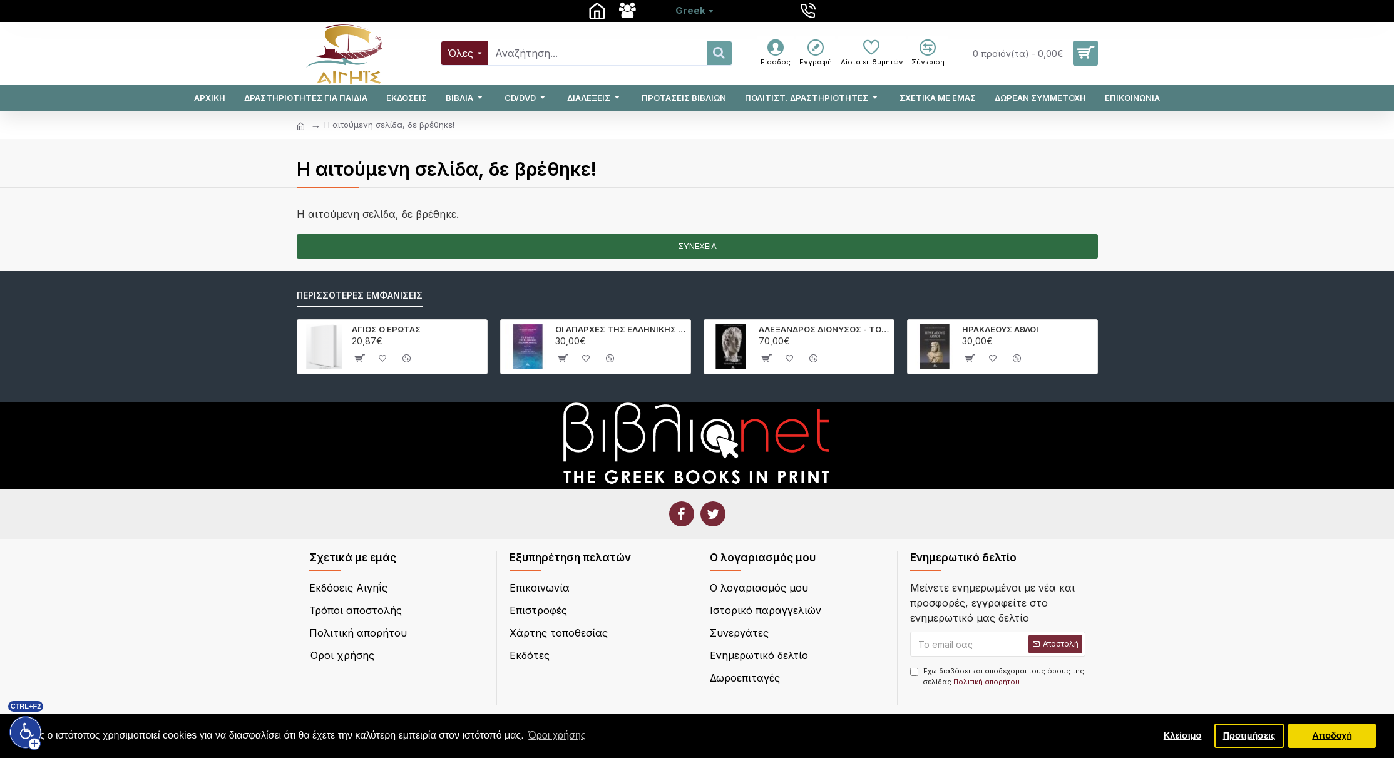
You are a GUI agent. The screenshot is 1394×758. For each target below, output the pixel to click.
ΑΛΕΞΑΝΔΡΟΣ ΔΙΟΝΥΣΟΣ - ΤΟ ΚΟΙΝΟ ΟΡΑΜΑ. (824, 329)
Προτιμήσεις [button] (1249, 735)
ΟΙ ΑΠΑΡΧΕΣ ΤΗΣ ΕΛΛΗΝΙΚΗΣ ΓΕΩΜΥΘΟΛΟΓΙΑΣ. (620, 329)
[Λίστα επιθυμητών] (872, 53)
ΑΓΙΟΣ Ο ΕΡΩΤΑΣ (386, 329)
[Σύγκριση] (928, 53)
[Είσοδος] (775, 53)
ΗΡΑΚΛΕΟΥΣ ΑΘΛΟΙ (1000, 329)
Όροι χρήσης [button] (556, 735)
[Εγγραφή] (815, 53)
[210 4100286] (809, 11)
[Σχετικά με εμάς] (629, 11)
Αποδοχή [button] (1332, 735)
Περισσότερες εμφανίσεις (360, 295)
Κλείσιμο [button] (1183, 735)
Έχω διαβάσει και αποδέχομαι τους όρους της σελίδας (997, 677)
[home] (301, 126)
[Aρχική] (599, 11)
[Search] (597, 53)
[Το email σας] (997, 644)
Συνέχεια (697, 246)
